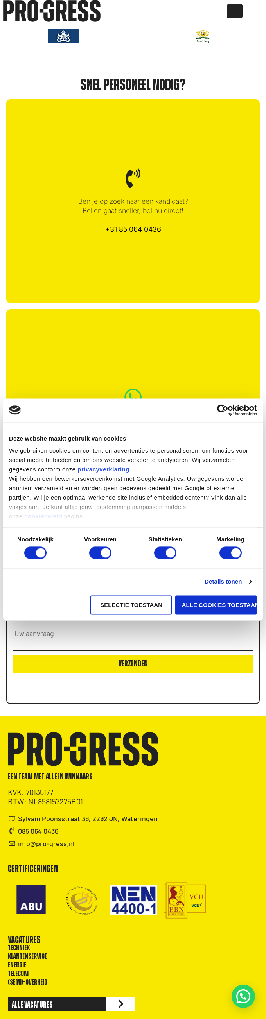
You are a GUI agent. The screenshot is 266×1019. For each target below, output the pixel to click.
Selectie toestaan (131, 605)
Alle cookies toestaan (219, 605)
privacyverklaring (103, 469)
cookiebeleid (43, 516)
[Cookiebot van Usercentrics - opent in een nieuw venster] (223, 410)
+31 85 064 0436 (133, 229)
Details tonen (223, 581)
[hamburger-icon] (242, 11)
